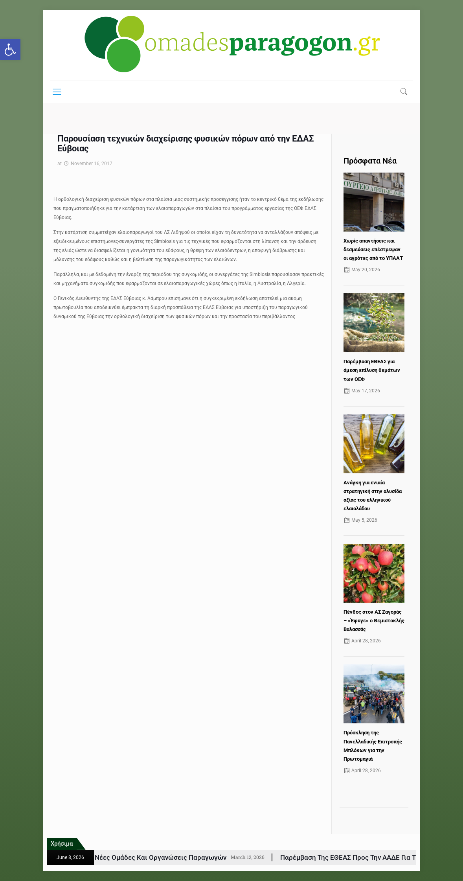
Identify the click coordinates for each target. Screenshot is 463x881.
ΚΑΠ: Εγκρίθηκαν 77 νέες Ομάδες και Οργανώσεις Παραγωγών (157, 857)
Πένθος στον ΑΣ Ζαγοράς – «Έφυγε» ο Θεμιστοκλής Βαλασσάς (374, 620)
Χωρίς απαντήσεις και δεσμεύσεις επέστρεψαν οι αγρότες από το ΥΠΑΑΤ (373, 249)
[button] (10, 49)
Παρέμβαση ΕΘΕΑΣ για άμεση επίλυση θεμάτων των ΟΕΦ (372, 370)
